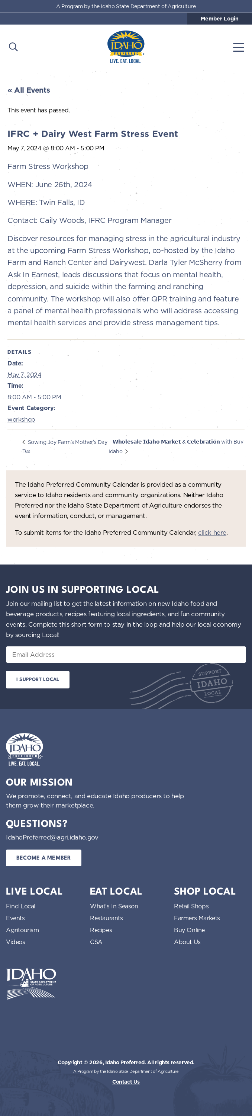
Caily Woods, (62, 220)
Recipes (101, 930)
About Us (187, 942)
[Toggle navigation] (238, 46)
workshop (21, 419)
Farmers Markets (197, 918)
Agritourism (22, 930)
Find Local (20, 906)
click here (212, 532)
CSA (96, 942)
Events (15, 918)
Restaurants (106, 918)
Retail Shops (191, 906)
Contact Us (126, 1081)
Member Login (220, 18)
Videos (15, 942)
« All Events (28, 90)
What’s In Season (114, 906)
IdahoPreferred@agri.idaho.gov (52, 837)
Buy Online (189, 930)
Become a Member (43, 858)
